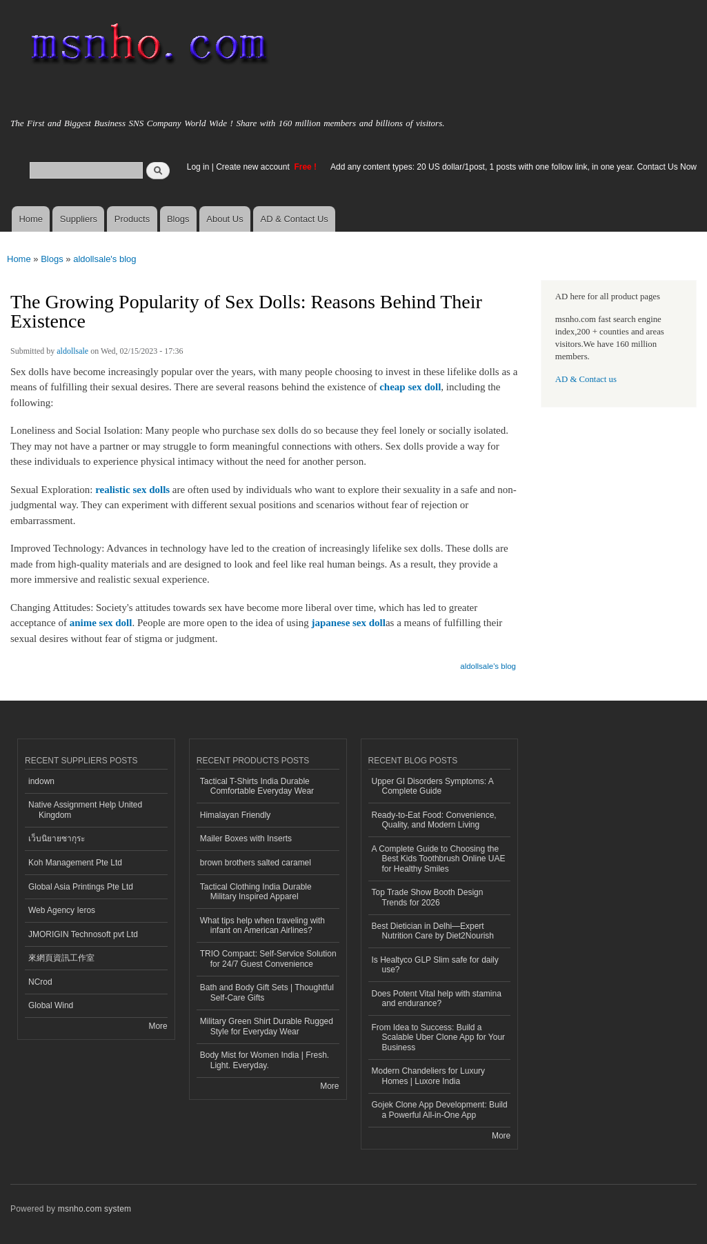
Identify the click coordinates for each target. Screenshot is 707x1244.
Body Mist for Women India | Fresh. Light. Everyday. (264, 1060)
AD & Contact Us (294, 219)
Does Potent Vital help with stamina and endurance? (436, 998)
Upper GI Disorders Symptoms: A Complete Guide (433, 786)
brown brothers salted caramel (255, 862)
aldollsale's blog (104, 259)
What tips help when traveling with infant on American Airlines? (262, 925)
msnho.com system (94, 1209)
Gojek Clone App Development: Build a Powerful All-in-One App (440, 1109)
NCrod (40, 982)
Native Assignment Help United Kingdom (85, 809)
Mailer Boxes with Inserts (246, 838)
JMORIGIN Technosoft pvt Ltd (83, 934)
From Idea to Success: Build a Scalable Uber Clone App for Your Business (439, 1037)
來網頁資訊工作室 (61, 958)
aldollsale (72, 351)
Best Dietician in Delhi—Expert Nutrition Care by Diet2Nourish (433, 931)
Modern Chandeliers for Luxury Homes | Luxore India (429, 1075)
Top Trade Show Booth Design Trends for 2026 (428, 897)
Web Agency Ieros (61, 910)
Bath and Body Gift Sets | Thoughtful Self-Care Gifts (267, 992)
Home (31, 219)
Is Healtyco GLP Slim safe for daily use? (435, 964)
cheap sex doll (410, 386)
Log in (198, 167)
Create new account (254, 167)
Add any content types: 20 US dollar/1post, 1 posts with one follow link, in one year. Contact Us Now (513, 167)
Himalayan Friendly (235, 815)
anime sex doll (101, 622)
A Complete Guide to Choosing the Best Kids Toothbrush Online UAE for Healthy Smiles (439, 859)
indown (41, 781)
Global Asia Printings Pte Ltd (80, 887)
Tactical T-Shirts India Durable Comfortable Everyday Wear (257, 786)
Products (132, 219)
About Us (224, 219)
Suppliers (78, 219)
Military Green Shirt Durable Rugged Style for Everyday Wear (266, 1026)
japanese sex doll (349, 622)
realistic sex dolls (132, 489)
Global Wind (50, 1005)
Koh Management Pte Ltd (75, 862)
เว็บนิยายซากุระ (56, 838)
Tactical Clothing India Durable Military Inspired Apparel (256, 891)
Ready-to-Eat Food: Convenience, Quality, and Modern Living (434, 820)
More (157, 1026)
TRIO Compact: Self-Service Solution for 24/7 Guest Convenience (268, 958)
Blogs (178, 219)
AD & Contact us (586, 379)
